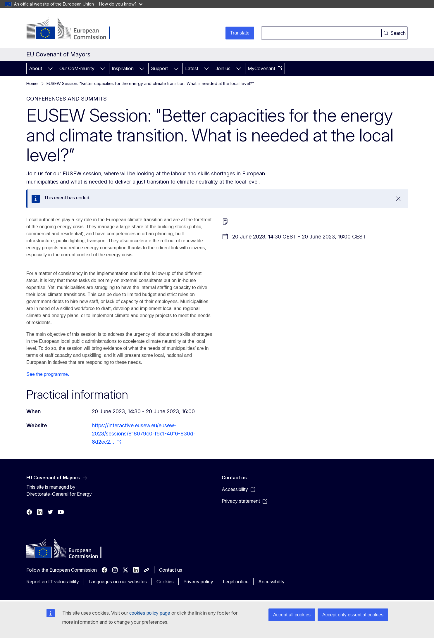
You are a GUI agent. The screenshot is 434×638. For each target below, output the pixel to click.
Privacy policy (198, 582)
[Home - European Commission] (73, 29)
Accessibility (271, 582)
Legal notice (236, 582)
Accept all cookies (292, 614)
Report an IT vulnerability (52, 582)
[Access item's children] (50, 68)
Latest (191, 68)
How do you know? (120, 3)
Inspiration (123, 68)
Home (32, 83)
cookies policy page (149, 613)
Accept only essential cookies (352, 614)
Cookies (165, 582)
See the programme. (47, 374)
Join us (223, 68)
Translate (239, 32)
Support (159, 68)
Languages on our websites (118, 582)
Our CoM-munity (76, 68)
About (35, 68)
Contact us (170, 570)
